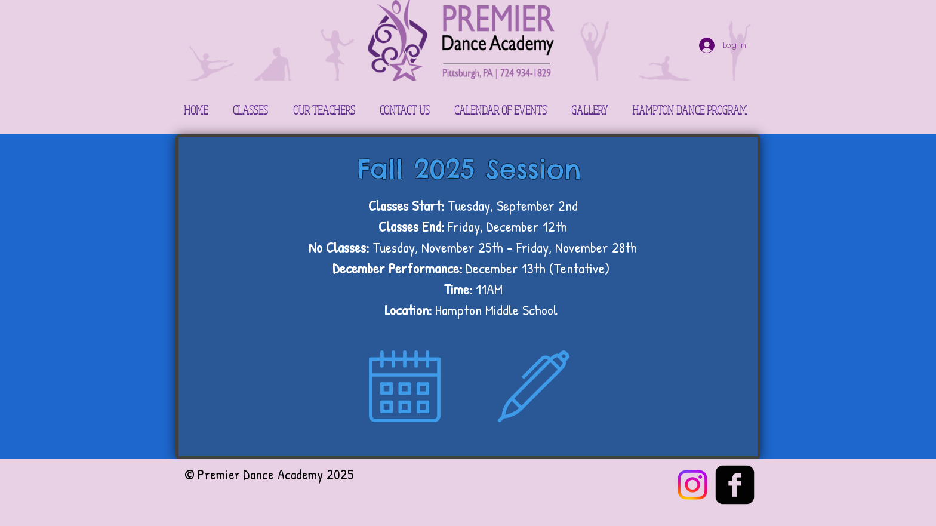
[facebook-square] (735, 485)
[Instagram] (692, 485)
